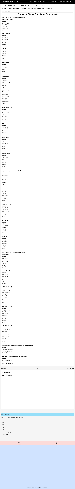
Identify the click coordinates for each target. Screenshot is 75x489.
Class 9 (3, 427)
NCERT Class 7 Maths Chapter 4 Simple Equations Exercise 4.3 (27, 9)
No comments (5, 11)
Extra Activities (5, 434)
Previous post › (70, 368)
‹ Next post (3, 368)
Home (3, 5)
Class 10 (4, 429)
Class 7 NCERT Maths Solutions (12, 5)
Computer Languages (7, 432)
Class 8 (3, 424)
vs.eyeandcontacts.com (10, 1)
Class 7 (3, 422)
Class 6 (3, 419)
